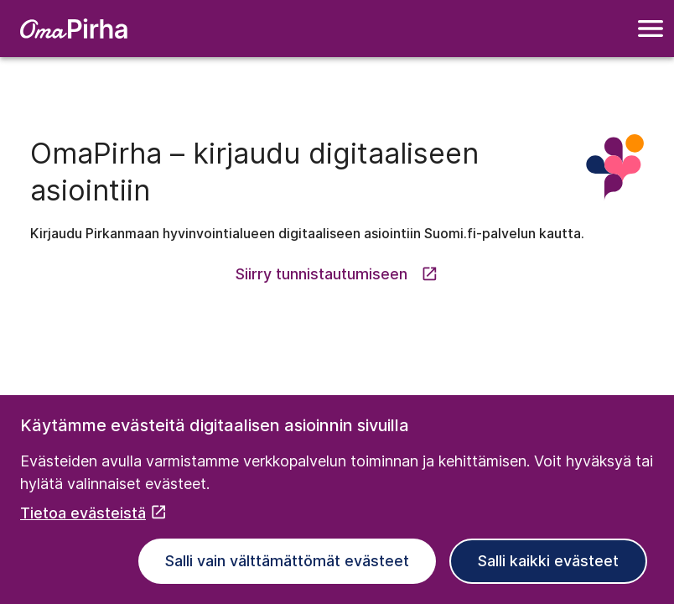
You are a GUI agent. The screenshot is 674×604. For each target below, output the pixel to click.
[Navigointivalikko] (650, 28)
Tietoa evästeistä (94, 513)
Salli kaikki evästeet (548, 561)
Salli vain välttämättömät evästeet (287, 561)
